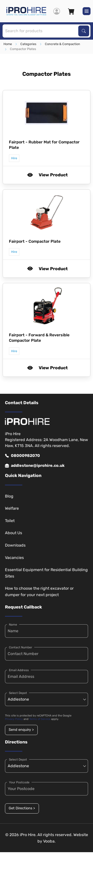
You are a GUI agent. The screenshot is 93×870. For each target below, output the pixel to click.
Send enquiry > (21, 730)
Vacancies (14, 557)
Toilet (10, 520)
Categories (28, 44)
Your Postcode (19, 782)
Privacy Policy (14, 719)
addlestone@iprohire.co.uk (34, 466)
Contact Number (20, 647)
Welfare (12, 508)
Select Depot (18, 693)
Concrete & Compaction (62, 44)
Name (13, 624)
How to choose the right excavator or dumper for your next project (39, 591)
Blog (9, 496)
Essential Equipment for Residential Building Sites (46, 573)
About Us (13, 532)
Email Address (19, 670)
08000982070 (22, 456)
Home (7, 44)
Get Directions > (22, 808)
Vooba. (49, 841)
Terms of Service (39, 719)
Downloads (15, 545)
